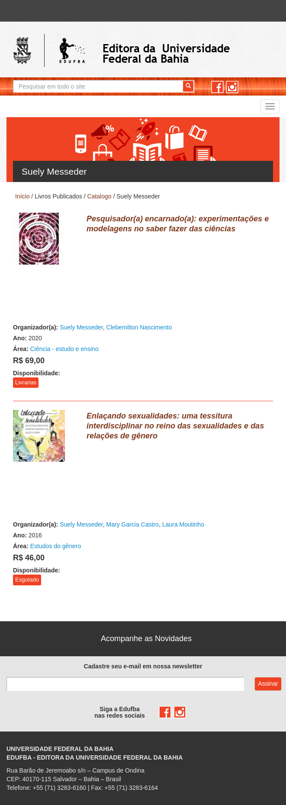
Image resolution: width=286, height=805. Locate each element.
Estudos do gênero (55, 546)
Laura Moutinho (183, 524)
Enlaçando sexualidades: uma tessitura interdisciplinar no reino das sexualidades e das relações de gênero (175, 426)
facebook (217, 87)
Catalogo (99, 196)
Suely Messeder (81, 327)
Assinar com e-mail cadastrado (268, 684)
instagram (232, 87)
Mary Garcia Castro (132, 524)
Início (22, 196)
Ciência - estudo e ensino (64, 348)
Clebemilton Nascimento (139, 327)
